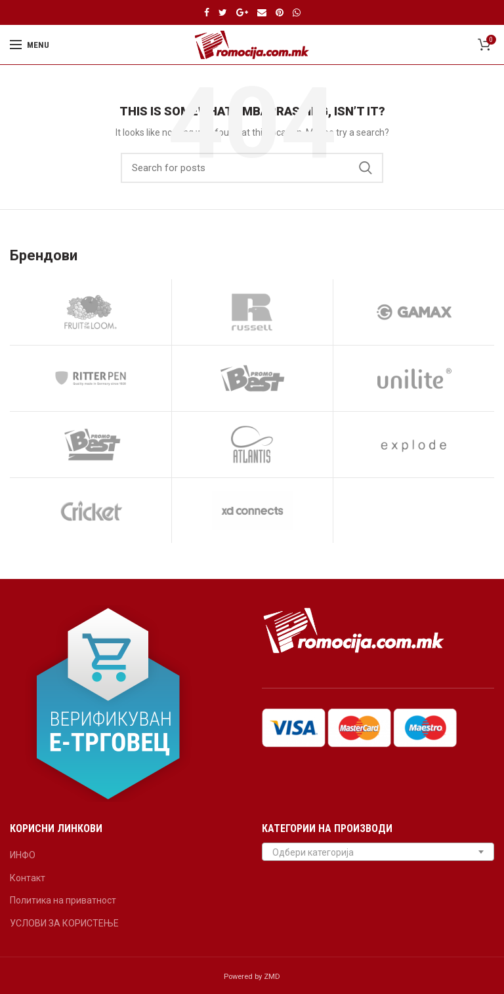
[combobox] (378, 852)
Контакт (27, 878)
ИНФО (22, 855)
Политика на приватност (63, 900)
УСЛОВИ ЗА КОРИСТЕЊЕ (64, 923)
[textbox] (378, 852)
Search (365, 168)
